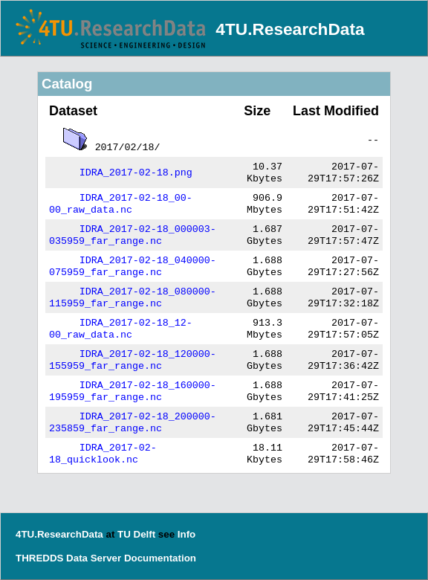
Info (186, 534)
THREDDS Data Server (68, 558)
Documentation (160, 558)
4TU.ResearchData (289, 29)
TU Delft (136, 534)
